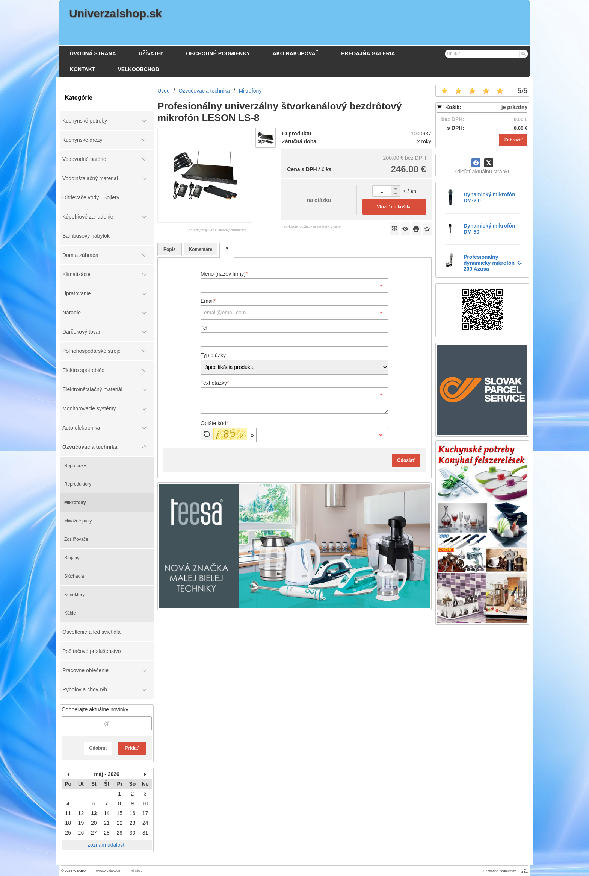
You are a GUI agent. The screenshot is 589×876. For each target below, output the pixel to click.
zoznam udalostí (107, 845)
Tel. (205, 328)
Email (208, 301)
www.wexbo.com (108, 871)
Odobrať (98, 748)
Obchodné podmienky (499, 871)
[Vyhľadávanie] (486, 54)
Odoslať (405, 460)
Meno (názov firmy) (224, 274)
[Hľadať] (523, 53)
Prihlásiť (136, 871)
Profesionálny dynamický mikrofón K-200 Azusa (493, 263)
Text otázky (215, 383)
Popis (169, 249)
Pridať (132, 748)
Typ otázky (213, 355)
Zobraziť (513, 140)
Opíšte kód (214, 423)
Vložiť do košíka (394, 207)
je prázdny (514, 107)
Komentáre (201, 249)
